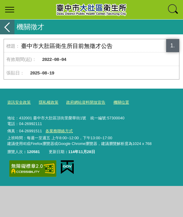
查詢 (173, 9)
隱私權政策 (48, 102)
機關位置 (121, 102)
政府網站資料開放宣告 (85, 102)
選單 (9, 9)
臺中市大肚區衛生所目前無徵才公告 (67, 46)
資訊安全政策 (19, 102)
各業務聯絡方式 (59, 131)
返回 (7, 27)
